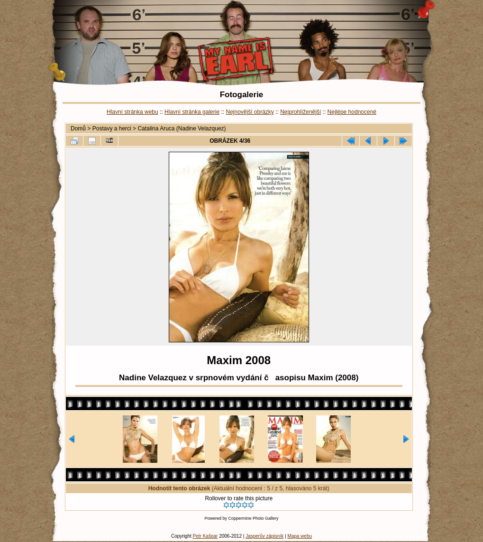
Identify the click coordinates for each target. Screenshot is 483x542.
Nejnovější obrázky (249, 112)
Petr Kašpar (205, 536)
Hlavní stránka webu (132, 112)
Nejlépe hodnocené (352, 112)
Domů (78, 128)
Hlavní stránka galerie (191, 112)
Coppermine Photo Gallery (253, 518)
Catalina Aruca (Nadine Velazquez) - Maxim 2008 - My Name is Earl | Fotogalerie (241, 44)
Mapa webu (299, 536)
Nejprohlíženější (300, 112)
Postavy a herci (111, 128)
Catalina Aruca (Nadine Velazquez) (181, 128)
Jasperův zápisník (264, 536)
